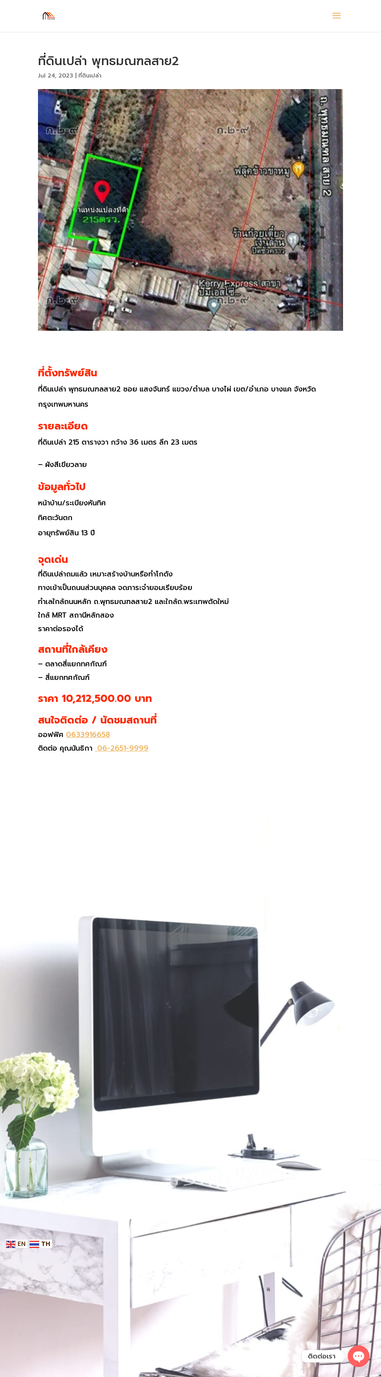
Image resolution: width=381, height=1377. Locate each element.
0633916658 (88, 734)
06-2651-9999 (121, 748)
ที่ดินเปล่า (90, 76)
